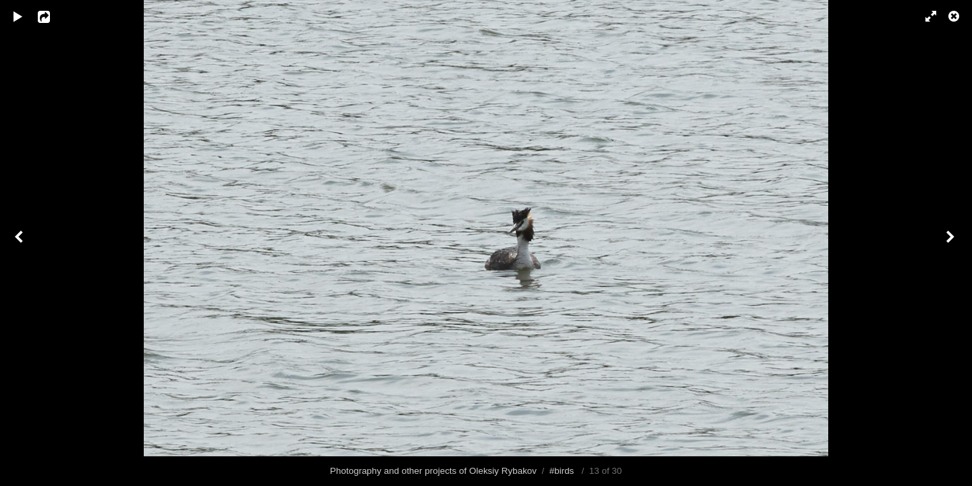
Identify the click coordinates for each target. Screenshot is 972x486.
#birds (561, 471)
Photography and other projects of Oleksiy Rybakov (433, 471)
